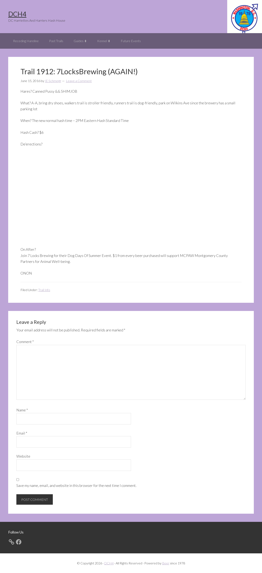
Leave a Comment (79, 81)
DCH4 (17, 14)
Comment (25, 341)
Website (23, 456)
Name (22, 410)
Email (21, 433)
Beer (165, 563)
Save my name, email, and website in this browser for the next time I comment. (76, 485)
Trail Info (44, 290)
